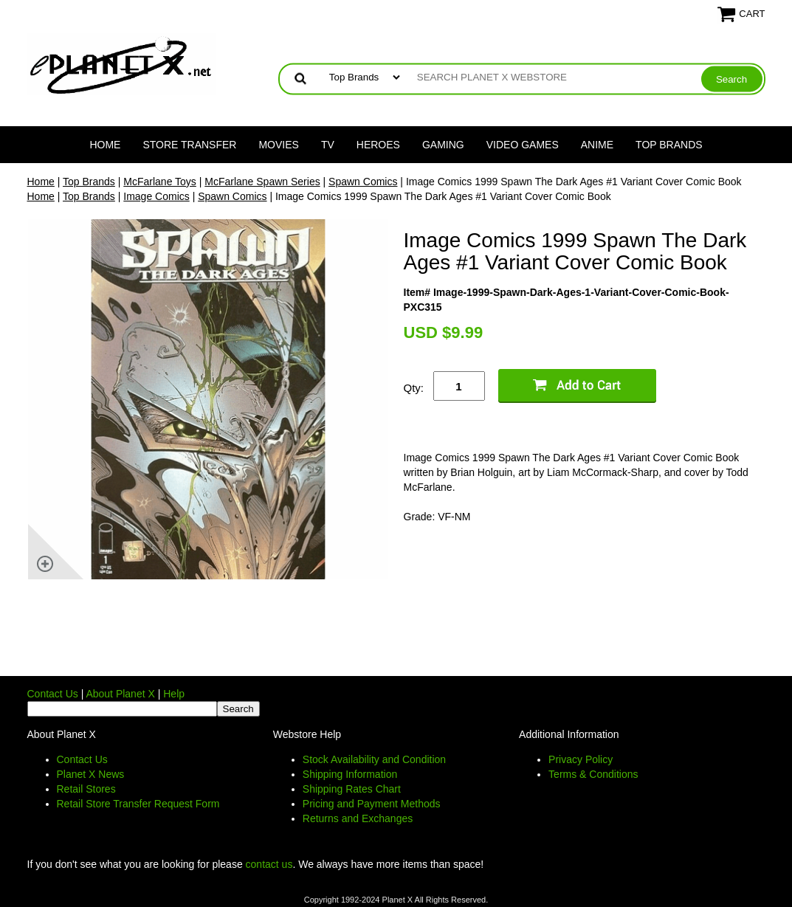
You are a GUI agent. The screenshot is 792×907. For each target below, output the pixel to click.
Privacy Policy (580, 759)
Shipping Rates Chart (352, 789)
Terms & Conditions (593, 774)
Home (104, 145)
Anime (597, 145)
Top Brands (669, 145)
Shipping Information (350, 774)
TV (327, 145)
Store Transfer (189, 145)
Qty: (414, 388)
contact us (269, 864)
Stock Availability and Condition (374, 759)
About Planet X (120, 694)
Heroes (378, 145)
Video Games (522, 145)
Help (174, 694)
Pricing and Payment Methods (372, 804)
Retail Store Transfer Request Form (138, 804)
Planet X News (91, 774)
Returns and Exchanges (358, 818)
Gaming (443, 145)
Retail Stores (86, 789)
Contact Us (52, 694)
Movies (278, 145)
